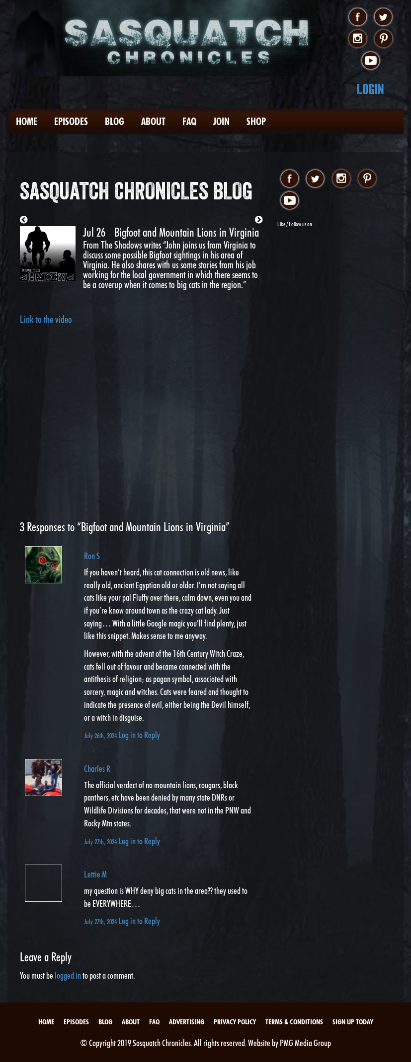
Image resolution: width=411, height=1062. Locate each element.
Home (26, 121)
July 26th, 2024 (101, 735)
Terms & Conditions (294, 1021)
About (153, 121)
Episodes (71, 121)
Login (370, 89)
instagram (357, 39)
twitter (383, 17)
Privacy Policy (235, 1021)
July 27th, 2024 (101, 841)
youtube (370, 61)
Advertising (186, 1021)
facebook (357, 17)
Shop (256, 121)
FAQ (189, 121)
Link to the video (46, 319)
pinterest (383, 39)
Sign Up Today (352, 1021)
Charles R (97, 768)
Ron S (92, 556)
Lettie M (95, 874)
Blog (114, 121)
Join (221, 121)
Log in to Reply (139, 735)
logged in (68, 975)
